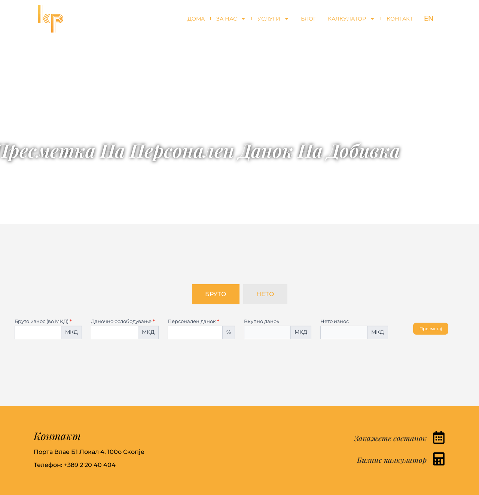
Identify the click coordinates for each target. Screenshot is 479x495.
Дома (196, 18)
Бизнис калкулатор (392, 460)
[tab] (216, 294)
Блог (308, 18)
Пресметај (430, 328)
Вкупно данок (262, 321)
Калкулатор (351, 18)
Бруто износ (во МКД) (43, 321)
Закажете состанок (390, 438)
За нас (231, 18)
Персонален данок (193, 321)
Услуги (273, 18)
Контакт (400, 18)
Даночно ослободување (123, 321)
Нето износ (334, 321)
